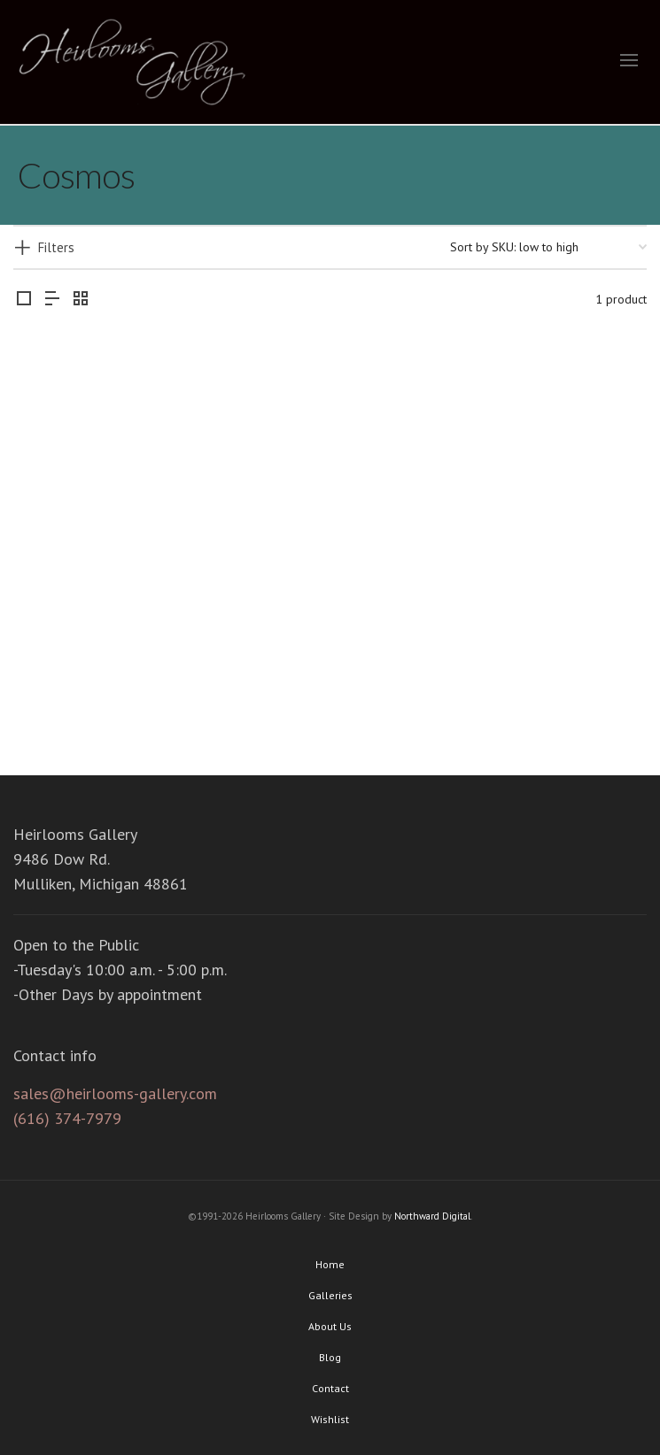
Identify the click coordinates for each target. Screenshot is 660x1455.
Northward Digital (432, 1216)
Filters (56, 247)
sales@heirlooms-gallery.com (115, 1093)
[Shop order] (548, 246)
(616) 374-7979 (67, 1118)
